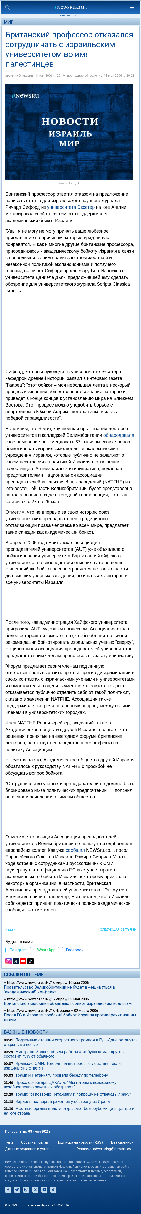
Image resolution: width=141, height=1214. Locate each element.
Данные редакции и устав (27, 1149)
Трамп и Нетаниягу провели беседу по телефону (61, 1075)
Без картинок (122, 1142)
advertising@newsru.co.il (113, 1149)
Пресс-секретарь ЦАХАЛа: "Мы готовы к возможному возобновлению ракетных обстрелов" (60, 1084)
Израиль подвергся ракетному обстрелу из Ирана (62, 1101)
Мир (9, 22)
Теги (9, 1142)
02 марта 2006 (86, 1011)
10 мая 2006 (78, 983)
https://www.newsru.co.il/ (27, 983)
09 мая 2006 (78, 999)
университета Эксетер (71, 207)
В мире (10, 930)
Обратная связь (34, 1142)
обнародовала (118, 435)
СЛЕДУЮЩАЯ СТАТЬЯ (116, 929)
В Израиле (61, 1011)
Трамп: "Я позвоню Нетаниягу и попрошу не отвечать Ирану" (73, 1094)
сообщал (75, 850)
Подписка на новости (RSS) (80, 1142)
